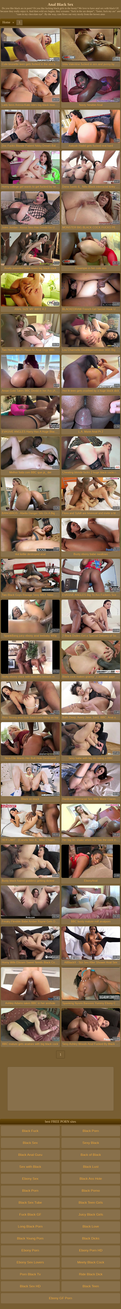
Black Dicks (90, 1238)
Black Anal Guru (30, 1155)
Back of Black (91, 1155)
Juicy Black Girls (90, 1214)
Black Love (90, 1226)
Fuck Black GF (30, 1214)
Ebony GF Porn (60, 1298)
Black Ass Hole (90, 1179)
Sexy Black (90, 1143)
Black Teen (90, 1286)
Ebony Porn (30, 1250)
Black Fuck (30, 1131)
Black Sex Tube (30, 1202)
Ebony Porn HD (90, 1250)
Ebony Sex (30, 1179)
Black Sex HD (30, 1286)
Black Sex (30, 1143)
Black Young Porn (30, 1238)
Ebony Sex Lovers (30, 1262)
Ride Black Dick (90, 1274)
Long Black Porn (30, 1226)
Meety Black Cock (90, 1262)
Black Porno (91, 1190)
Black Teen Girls (91, 1202)
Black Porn (91, 1131)
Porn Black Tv (30, 1274)
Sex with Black (30, 1167)
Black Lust (91, 1167)
